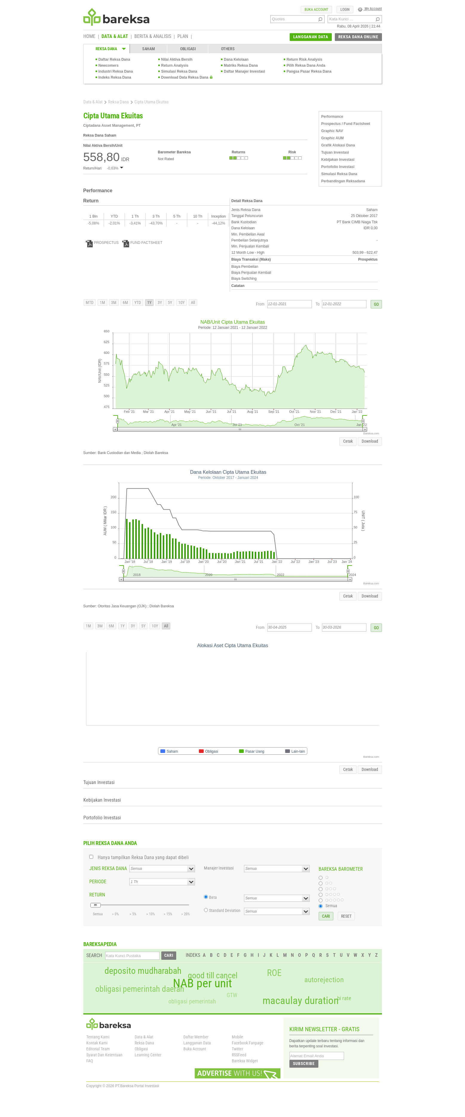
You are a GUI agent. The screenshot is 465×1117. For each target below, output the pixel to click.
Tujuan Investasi (335, 152)
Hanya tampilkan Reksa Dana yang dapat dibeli (143, 857)
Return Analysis (174, 65)
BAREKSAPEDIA (100, 944)
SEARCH (94, 955)
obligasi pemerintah (192, 1001)
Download (370, 441)
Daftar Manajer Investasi (244, 71)
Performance (332, 116)
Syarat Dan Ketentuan (104, 1054)
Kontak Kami (97, 1042)
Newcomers (109, 65)
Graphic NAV (332, 131)
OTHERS (227, 48)
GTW (232, 995)
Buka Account (194, 1048)
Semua (331, 905)
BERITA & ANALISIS (152, 37)
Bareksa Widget (245, 1060)
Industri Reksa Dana (116, 71)
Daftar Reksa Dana (114, 59)
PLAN (182, 37)
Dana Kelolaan (236, 59)
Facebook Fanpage (247, 1042)
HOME (89, 37)
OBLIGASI (188, 48)
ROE (274, 972)
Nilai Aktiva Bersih (177, 59)
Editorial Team (98, 1048)
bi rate (344, 998)
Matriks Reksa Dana (241, 65)
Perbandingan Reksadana (343, 181)
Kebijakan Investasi (337, 160)
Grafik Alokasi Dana (338, 145)
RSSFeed (239, 1054)
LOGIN (344, 9)
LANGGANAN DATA (310, 36)
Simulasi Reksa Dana (179, 71)
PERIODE (97, 881)
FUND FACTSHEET (142, 243)
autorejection (324, 979)
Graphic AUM (332, 138)
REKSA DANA (106, 48)
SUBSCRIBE (304, 1063)
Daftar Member (195, 1037)
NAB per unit (202, 983)
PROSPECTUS (102, 243)
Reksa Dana (118, 102)
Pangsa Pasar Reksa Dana (309, 71)
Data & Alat (92, 102)
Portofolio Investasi (337, 167)
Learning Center (148, 1054)
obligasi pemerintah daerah (139, 989)
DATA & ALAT (115, 37)
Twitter (237, 1048)
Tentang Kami (97, 1037)
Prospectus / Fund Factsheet (345, 124)
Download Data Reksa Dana (184, 77)
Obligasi (141, 1048)
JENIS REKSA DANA (108, 868)
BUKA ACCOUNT (316, 9)
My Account (370, 9)
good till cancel (212, 975)
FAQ (89, 1060)
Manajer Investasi (219, 868)
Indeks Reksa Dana (115, 77)
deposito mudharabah (143, 970)
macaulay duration (301, 1000)
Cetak (348, 441)
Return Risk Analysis (305, 59)
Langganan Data (197, 1042)
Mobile (237, 1037)
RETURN (97, 895)
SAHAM (148, 48)
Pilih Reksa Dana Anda (306, 65)
